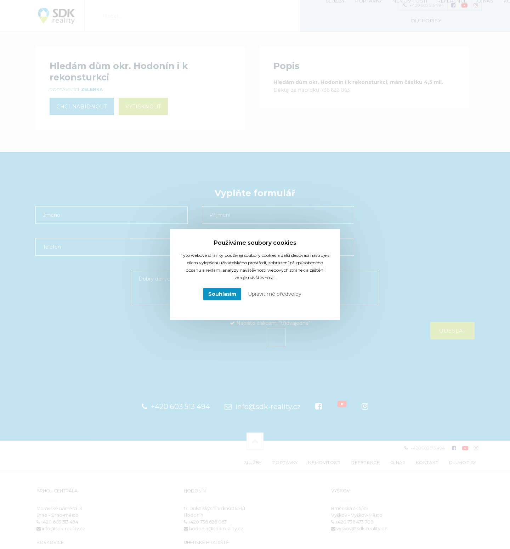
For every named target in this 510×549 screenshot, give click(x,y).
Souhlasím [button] (222, 294)
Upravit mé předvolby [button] (274, 294)
